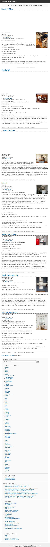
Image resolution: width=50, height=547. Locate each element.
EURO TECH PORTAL (9, 507)
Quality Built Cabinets (9, 234)
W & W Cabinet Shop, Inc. (10, 521)
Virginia (6, 464)
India (6, 402)
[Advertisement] (25, 21)
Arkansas (7, 373)
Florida (6, 395)
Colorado (7, 389)
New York (7, 432)
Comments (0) (32, 67)
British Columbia (8, 387)
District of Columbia (9, 394)
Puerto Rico (7, 447)
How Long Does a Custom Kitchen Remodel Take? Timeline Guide (18, 490)
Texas (6, 458)
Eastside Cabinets (7, 9)
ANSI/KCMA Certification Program (12, 539)
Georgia (6, 396)
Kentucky (7, 408)
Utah (6, 461)
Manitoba (7, 412)
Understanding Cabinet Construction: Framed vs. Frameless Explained (19, 489)
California (7, 388)
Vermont (6, 463)
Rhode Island (7, 450)
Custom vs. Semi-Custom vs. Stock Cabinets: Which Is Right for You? (19, 496)
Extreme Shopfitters (8, 130)
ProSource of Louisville (9, 517)
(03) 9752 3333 (8, 98)
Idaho (6, 399)
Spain (6, 456)
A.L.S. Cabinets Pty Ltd (9, 312)
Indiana (6, 403)
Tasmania (7, 382)
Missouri (6, 420)
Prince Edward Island (9, 446)
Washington (7, 465)
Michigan (6, 416)
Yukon (6, 471)
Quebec (6, 448)
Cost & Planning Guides (10, 476)
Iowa (6, 405)
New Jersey (7, 429)
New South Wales (9, 377)
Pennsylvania (7, 444)
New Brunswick (8, 426)
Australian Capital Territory (11, 375)
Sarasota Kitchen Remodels (10, 503)
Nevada (6, 425)
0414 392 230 (8, 189)
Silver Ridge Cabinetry (9, 524)
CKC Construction (8, 515)
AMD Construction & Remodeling (11, 510)
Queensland (8, 380)
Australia (18, 67)
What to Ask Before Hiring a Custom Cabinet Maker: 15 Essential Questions (20, 495)
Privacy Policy (31, 545)
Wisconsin (7, 468)
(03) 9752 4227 (8, 318)
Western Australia (9, 385)
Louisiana (7, 409)
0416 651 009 (8, 37)
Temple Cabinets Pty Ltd (10, 275)
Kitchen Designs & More (10, 527)
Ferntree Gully (23, 67)
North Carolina (8, 434)
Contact (12, 545)
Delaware (7, 392)
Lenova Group (8, 530)
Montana (6, 422)
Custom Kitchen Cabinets (23, 546)
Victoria (27, 67)
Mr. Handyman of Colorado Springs (12, 522)
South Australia (9, 381)
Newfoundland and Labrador (10, 433)
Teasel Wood (6, 70)
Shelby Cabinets (8, 513)
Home (3, 355)
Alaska (6, 368)
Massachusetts (8, 415)
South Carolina (8, 453)
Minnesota (7, 418)
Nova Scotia (7, 437)
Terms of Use (38, 545)
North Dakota (7, 436)
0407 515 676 (8, 158)
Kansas (6, 406)
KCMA (6, 535)
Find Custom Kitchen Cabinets (21, 545)
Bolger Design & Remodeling (11, 511)
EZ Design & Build (8, 514)
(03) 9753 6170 (8, 240)
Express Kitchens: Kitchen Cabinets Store (13, 528)
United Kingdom (8, 460)
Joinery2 (4, 183)
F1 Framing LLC (8, 508)
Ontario (6, 442)
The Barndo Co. (8, 504)
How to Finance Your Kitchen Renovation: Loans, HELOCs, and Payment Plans (21, 493)
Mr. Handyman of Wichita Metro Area (12, 518)
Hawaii (6, 398)
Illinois (6, 401)
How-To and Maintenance (10, 479)
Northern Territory (9, 378)
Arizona (6, 371)
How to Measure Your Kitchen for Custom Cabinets (15, 486)
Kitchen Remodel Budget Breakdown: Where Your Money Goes (18, 485)
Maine (6, 410)
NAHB (6, 536)
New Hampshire (8, 427)
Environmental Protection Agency (11, 538)
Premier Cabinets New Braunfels (11, 525)
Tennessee (7, 457)
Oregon (6, 443)
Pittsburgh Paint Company (10, 506)
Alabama (6, 367)
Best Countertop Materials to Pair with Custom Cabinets (16, 492)
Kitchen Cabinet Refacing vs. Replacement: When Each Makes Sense (19, 497)
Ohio (6, 439)
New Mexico (7, 430)
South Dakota (7, 454)
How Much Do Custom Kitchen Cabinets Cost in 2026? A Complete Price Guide (21, 488)
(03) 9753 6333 (8, 281)
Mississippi (7, 419)
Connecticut (7, 391)
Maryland (7, 413)
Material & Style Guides (9, 478)
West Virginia (7, 467)
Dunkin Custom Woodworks (10, 520)
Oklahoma (7, 440)
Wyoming (7, 470)
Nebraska (7, 423)
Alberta (6, 370)
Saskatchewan (8, 451)
